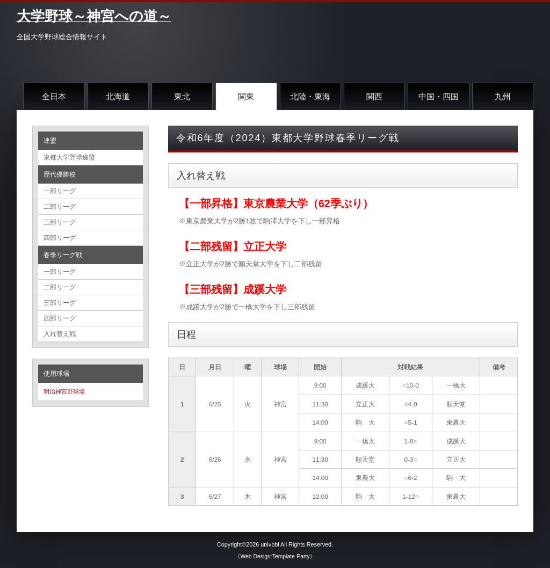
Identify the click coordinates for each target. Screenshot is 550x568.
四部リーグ (60, 238)
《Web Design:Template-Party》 (275, 556)
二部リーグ (60, 206)
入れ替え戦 (60, 334)
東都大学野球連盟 (69, 157)
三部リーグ (60, 222)
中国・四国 (438, 96)
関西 (374, 96)
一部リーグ (60, 191)
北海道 (118, 96)
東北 (182, 96)
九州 (503, 96)
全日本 (54, 96)
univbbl (269, 544)
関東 (246, 96)
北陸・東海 (310, 96)
